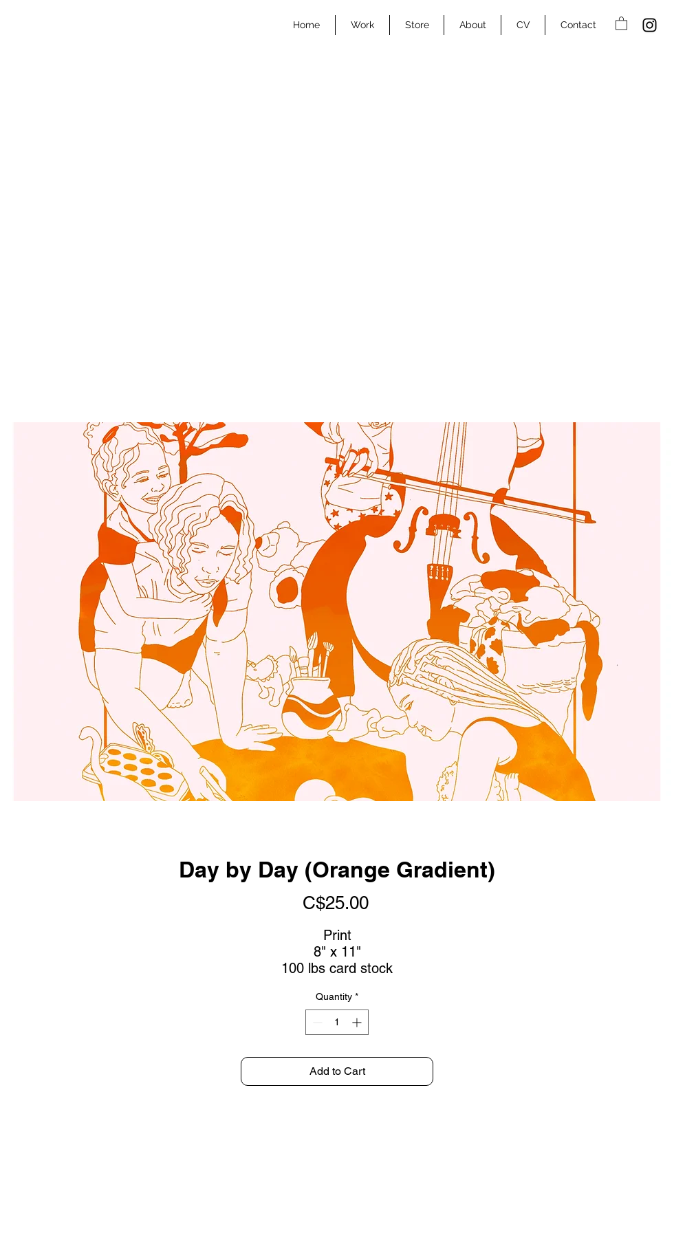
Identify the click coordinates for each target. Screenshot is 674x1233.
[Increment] (358, 1022)
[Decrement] (316, 1022)
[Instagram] (649, 25)
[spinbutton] (337, 1022)
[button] (621, 23)
